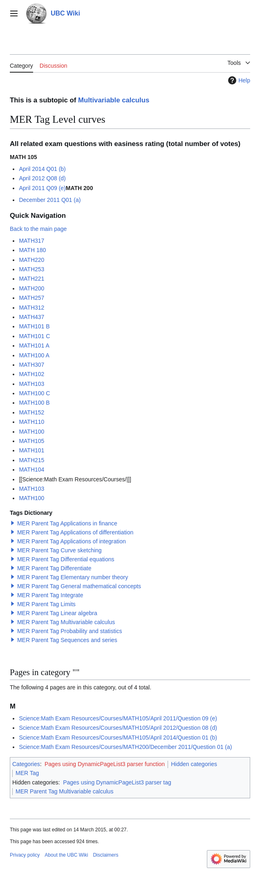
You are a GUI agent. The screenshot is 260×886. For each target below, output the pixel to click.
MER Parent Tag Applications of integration (71, 541)
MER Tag (27, 773)
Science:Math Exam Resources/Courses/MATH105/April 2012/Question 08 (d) (118, 727)
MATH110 (31, 422)
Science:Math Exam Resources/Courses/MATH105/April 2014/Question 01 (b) (118, 737)
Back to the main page (38, 229)
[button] (13, 523)
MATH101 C (34, 336)
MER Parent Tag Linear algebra (57, 613)
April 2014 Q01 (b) (42, 169)
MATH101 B (34, 326)
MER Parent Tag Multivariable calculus (66, 622)
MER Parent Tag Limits (46, 604)
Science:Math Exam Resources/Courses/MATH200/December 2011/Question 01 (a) (125, 747)
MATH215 (31, 460)
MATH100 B (34, 402)
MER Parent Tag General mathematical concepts (79, 586)
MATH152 (31, 412)
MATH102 (31, 374)
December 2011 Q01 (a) (50, 200)
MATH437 (31, 317)
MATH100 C (34, 393)
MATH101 (31, 450)
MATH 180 (32, 250)
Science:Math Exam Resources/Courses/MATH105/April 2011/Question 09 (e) (118, 718)
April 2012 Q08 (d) (42, 178)
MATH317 (31, 240)
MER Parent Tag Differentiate (54, 568)
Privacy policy (25, 855)
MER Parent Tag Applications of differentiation (75, 532)
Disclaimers (105, 855)
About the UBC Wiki (66, 855)
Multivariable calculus (113, 100)
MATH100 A (34, 355)
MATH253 (31, 269)
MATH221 (31, 278)
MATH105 (31, 441)
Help (238, 80)
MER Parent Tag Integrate (50, 595)
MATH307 (31, 364)
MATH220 (31, 260)
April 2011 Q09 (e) (42, 188)
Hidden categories (194, 764)
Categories (26, 764)
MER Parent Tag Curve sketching (59, 550)
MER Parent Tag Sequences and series (67, 640)
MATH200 (31, 288)
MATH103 (31, 384)
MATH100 (31, 431)
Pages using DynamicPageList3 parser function (105, 764)
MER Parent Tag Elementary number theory (72, 577)
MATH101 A (34, 345)
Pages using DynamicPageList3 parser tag (117, 782)
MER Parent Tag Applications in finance (67, 523)
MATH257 (31, 298)
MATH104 (31, 469)
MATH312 (31, 307)
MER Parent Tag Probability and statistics (69, 631)
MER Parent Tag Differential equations (65, 559)
